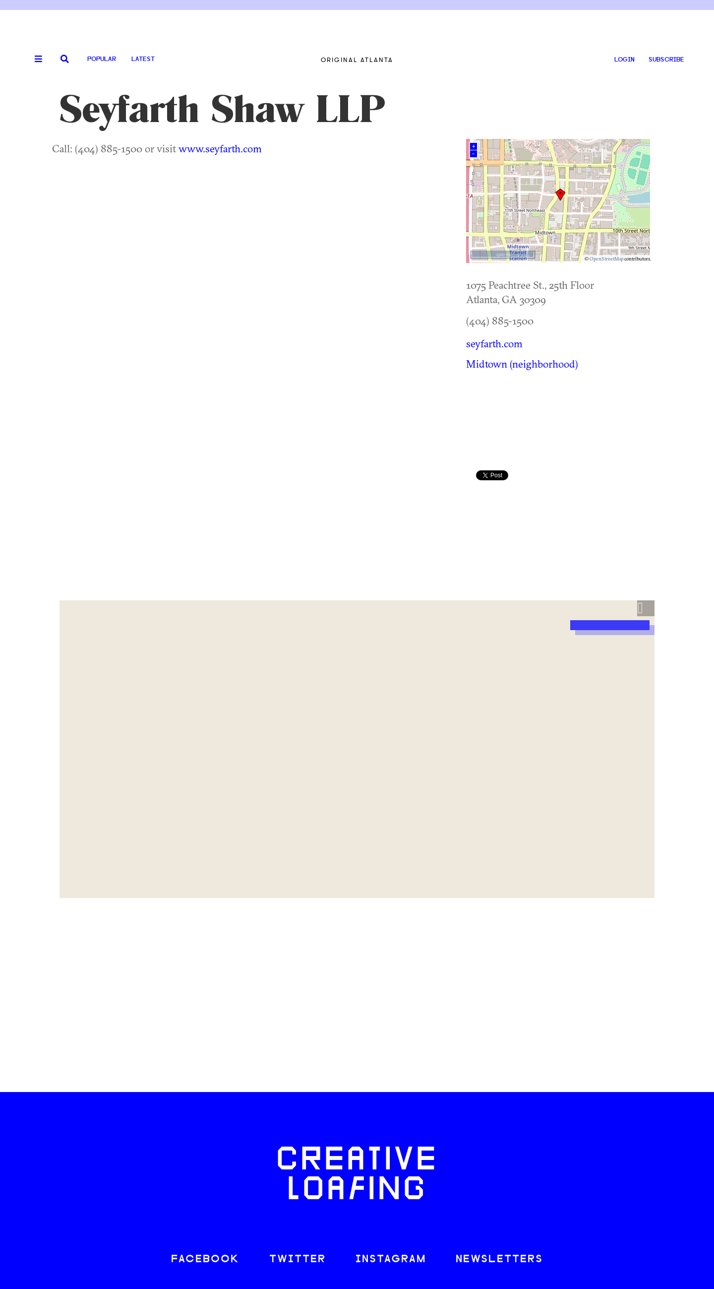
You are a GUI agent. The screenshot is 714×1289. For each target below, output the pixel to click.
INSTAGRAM (391, 1259)
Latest (143, 59)
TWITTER (297, 1259)
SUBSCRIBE (666, 60)
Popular (101, 59)
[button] (645, 608)
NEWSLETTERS (499, 1259)
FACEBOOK (205, 1259)
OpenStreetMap (606, 259)
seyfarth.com (494, 343)
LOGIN (624, 60)
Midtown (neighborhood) (522, 363)
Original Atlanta (357, 60)
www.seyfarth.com (220, 148)
